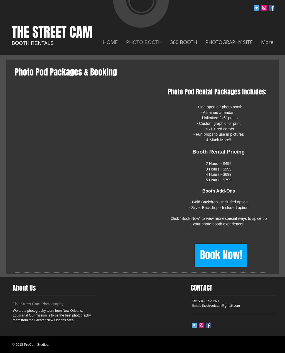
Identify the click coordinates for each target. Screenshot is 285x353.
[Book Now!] (221, 255)
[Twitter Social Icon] (256, 8)
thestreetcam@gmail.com (221, 306)
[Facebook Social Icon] (271, 8)
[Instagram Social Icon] (264, 8)
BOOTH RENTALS (33, 43)
